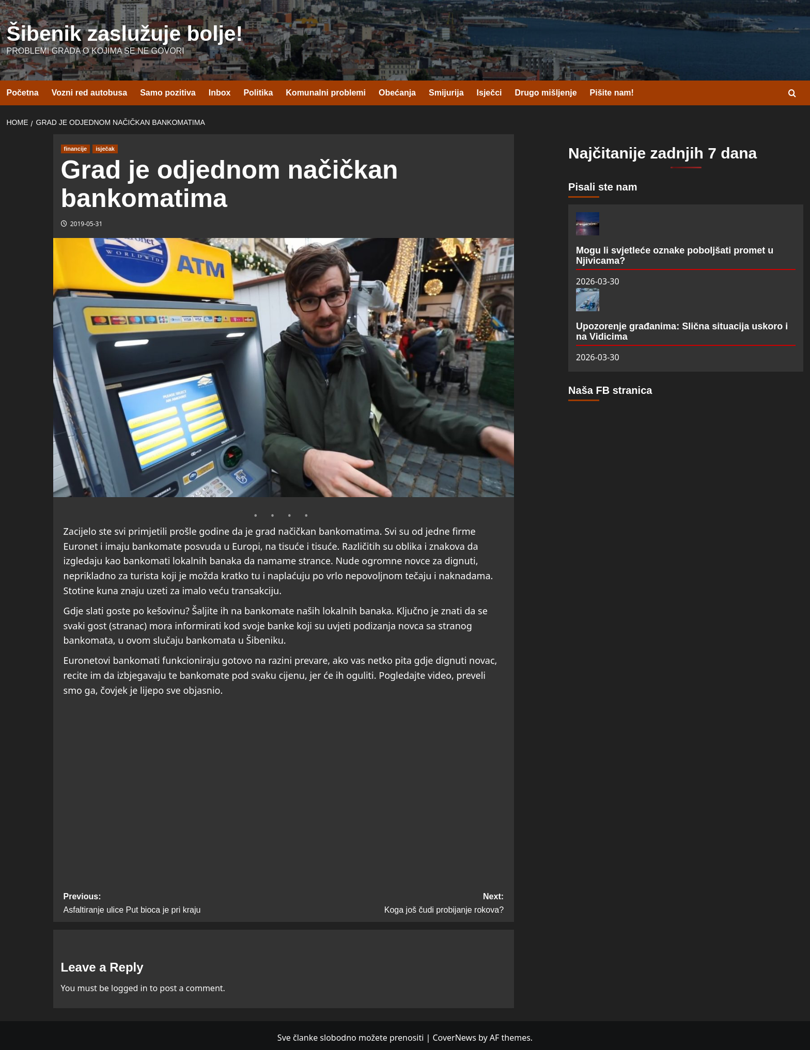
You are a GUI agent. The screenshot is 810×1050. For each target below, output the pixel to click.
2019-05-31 (86, 219)
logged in (129, 983)
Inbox (220, 88)
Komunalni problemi (326, 88)
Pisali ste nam (602, 182)
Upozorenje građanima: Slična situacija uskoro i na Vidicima (682, 326)
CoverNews (454, 1033)
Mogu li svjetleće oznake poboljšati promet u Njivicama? (674, 251)
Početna (23, 88)
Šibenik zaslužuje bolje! (99, 31)
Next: (394, 900)
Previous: (174, 900)
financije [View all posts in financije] (75, 144)
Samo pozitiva (168, 88)
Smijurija (446, 88)
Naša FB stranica (610, 386)
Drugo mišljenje (546, 88)
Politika (258, 88)
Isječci (489, 88)
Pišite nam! (612, 88)
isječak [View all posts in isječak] (105, 144)
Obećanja (397, 88)
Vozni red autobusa (89, 88)
